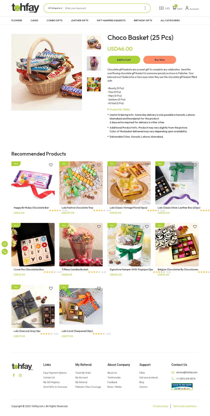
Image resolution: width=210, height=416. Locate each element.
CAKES (34, 20)
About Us (112, 373)
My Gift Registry (51, 383)
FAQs (142, 373)
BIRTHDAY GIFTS (143, 20)
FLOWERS (16, 20)
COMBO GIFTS (54, 20)
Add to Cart (124, 60)
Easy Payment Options (55, 373)
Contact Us (49, 378)
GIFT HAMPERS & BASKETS (111, 20)
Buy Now (160, 60)
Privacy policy (160, 407)
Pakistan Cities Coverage (88, 387)
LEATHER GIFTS (79, 20)
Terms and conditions (184, 407)
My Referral (81, 383)
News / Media (114, 387)
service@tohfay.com (187, 373)
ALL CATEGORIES (170, 20)
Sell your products (148, 378)
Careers (143, 387)
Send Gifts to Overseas (55, 387)
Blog (141, 383)
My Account (81, 378)
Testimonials (114, 378)
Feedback (112, 383)
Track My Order (83, 373)
